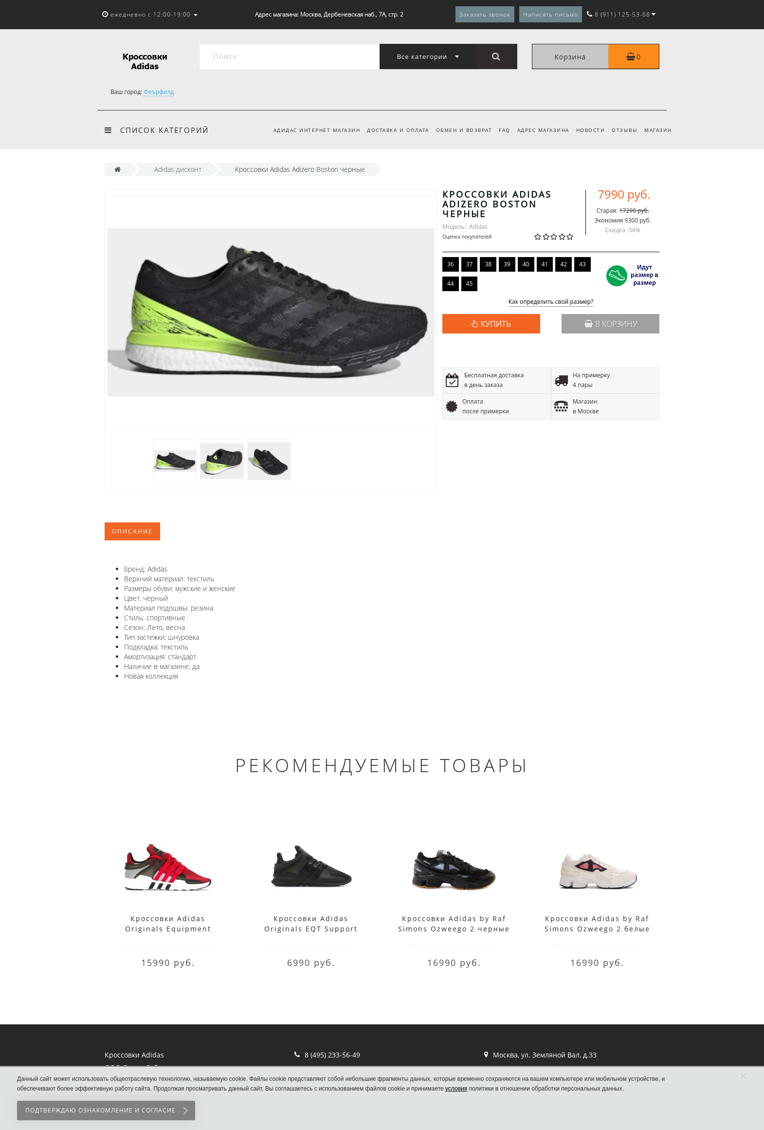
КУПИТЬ (496, 324)
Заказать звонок (484, 14)
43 (582, 264)
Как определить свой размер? (551, 302)
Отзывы (623, 130)
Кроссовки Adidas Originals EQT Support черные (311, 929)
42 (563, 264)
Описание (132, 531)
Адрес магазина (538, 130)
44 (450, 283)
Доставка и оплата (389, 130)
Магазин (658, 130)
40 (526, 264)
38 (488, 264)
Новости (587, 130)
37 (469, 264)
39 (507, 264)
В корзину (610, 323)
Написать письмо (550, 14)
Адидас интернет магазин (306, 130)
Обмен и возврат (456, 130)
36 (450, 264)
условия (456, 1088)
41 (545, 264)
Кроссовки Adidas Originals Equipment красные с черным (168, 929)
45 (469, 283)
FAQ (499, 130)
